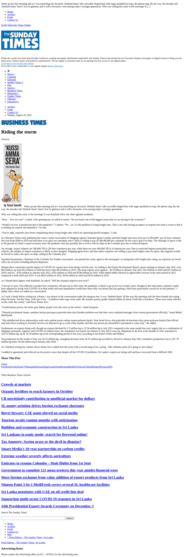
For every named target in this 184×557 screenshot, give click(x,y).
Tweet (4, 364)
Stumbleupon (61, 366)
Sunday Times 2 (15, 82)
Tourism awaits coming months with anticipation (39, 420)
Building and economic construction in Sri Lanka (39, 427)
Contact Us (12, 20)
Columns (11, 77)
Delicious (38, 366)
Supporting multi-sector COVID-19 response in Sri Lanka (46, 499)
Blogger (95, 366)
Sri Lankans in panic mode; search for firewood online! (44, 434)
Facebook (6, 366)
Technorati (80, 366)
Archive (11, 14)
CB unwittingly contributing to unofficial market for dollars (48, 398)
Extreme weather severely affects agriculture (36, 456)
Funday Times (14, 96)
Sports (11, 88)
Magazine (13, 93)
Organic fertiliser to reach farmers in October (37, 391)
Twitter (14, 366)
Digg (45, 366)
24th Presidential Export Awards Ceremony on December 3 (47, 506)
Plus (9, 85)
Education (13, 101)
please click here (55, 66)
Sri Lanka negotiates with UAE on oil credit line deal (42, 492)
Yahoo (88, 366)
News (11, 74)
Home (10, 11)
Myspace (103, 366)
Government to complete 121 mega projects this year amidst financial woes (59, 470)
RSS (110, 366)
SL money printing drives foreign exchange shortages (42, 406)
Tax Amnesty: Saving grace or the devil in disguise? (41, 442)
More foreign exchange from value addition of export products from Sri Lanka (62, 477)
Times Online (24, 25)
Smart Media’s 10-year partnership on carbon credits (43, 449)
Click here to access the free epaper (17, 63)
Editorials (12, 25)
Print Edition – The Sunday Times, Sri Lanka (30, 537)
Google (51, 366)
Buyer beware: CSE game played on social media (39, 413)
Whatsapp (29, 366)
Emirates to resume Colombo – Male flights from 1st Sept (46, 463)
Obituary (11, 99)
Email (20, 366)
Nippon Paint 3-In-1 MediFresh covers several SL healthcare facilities (55, 484)
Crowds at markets (16, 384)
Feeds (10, 17)
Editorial (11, 79)
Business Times (15, 90)
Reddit (71, 366)
